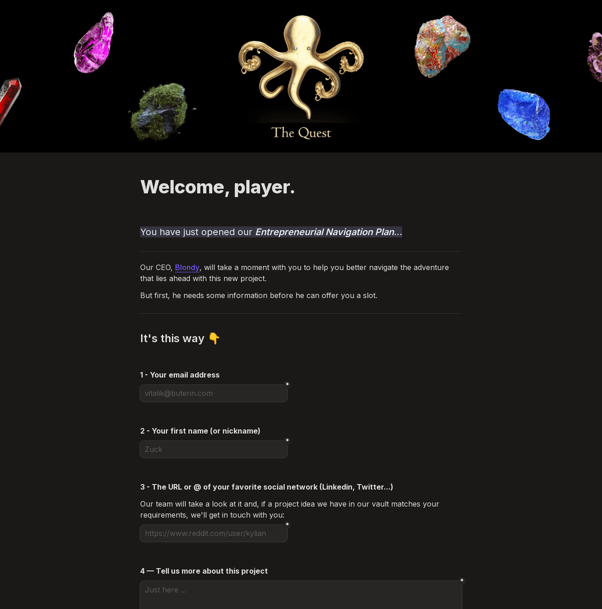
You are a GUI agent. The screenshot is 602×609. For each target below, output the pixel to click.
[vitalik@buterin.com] (213, 393)
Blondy (187, 267)
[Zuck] (213, 449)
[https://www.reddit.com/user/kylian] (213, 533)
